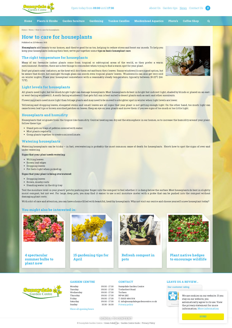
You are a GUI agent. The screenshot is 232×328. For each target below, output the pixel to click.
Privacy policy (125, 304)
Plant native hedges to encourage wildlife (188, 257)
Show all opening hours (82, 309)
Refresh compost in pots (138, 257)
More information (208, 308)
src (208, 21)
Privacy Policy (148, 323)
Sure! (203, 316)
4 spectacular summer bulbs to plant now (39, 259)
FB (207, 8)
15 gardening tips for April (90, 257)
